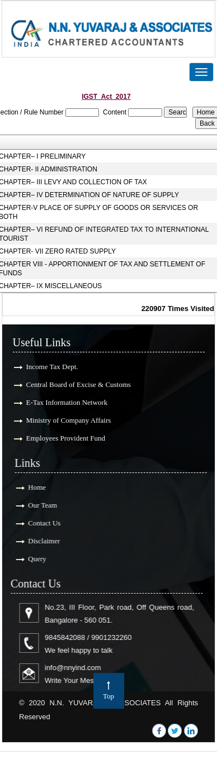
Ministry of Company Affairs (67, 420)
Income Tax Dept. (51, 366)
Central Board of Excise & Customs (77, 384)
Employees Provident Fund (65, 438)
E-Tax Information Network (66, 402)
